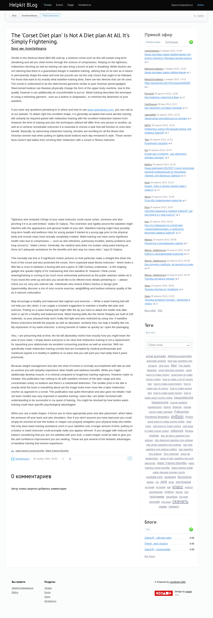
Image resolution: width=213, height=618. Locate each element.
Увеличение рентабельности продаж (166, 118)
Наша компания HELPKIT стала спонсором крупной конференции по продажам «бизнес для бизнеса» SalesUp (169, 172)
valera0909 (150, 114)
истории (149, 487)
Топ (148, 529)
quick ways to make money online (165, 421)
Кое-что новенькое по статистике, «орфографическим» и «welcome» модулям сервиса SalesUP (164, 229)
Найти (200, 15)
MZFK (148, 125)
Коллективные (29, 15)
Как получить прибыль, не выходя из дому (169, 264)
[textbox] (169, 345)
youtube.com (154, 477)
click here (164, 365)
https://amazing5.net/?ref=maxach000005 (167, 83)
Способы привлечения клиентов (163, 200)
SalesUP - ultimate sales (158, 537)
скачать (180, 501)
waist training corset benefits (30, 450)
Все (14, 15)
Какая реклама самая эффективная (165, 72)
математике (156, 492)
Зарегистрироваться (182, 5)
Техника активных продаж (159, 278)
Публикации (171, 42)
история (160, 487)
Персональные (50, 15)
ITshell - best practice (156, 543)
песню (179, 492)
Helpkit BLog (23, 4)
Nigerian (177, 407)
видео (150, 482)
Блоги (59, 5)
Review (189, 431)
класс (177, 486)
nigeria (167, 407)
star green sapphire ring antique (163, 444)
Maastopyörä (160, 402)
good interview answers (171, 370)
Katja (147, 182)
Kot (146, 150)
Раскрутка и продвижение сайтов (164, 243)
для (163, 482)
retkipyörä (177, 430)
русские (183, 496)
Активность (84, 5)
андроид (170, 477)
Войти (200, 5)
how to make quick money (167, 393)
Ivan (147, 221)
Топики (47, 5)
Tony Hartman (171, 454)
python (177, 416)
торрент (173, 506)
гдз (157, 482)
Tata (147, 139)
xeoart (188, 591)
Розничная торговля (156, 143)
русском (166, 502)
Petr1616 (149, 93)
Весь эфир (150, 310)
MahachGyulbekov (154, 69)
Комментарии (153, 42)
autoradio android (156, 361)
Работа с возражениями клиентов (164, 253)
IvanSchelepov (152, 50)
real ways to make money (167, 426)
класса (189, 487)
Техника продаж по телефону (161, 289)
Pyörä (189, 417)
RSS (160, 310)
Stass (147, 285)
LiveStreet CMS (177, 582)
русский (154, 501)
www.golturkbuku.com (100, 109)
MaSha (148, 164)
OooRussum (151, 104)
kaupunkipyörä (183, 397)
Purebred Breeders (157, 417)
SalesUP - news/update (157, 549)
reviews (154, 435)
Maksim (148, 239)
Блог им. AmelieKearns (29, 48)
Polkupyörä (181, 411)
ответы (169, 492)
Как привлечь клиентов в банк (162, 97)
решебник (171, 496)
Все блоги (150, 556)
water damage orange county (169, 472)
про (186, 492)
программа (157, 496)
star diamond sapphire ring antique (174, 440)
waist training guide (182, 467)
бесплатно (185, 477)
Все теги (150, 332)
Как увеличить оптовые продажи (163, 107)
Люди (70, 5)
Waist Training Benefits (172, 463)
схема (163, 506)
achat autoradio (156, 356)
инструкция (183, 482)
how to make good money (167, 384)
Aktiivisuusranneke (180, 356)
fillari (174, 365)
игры (171, 482)
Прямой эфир (158, 34)
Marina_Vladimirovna (155, 250)
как (169, 487)
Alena (147, 197)
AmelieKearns (22, 458)
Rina (147, 207)
